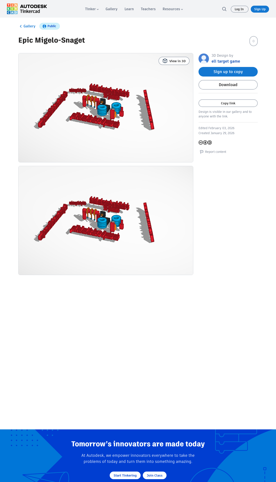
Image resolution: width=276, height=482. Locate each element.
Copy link (228, 103)
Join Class (155, 475)
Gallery (26, 26)
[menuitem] (91, 9)
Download (228, 84)
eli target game (226, 61)
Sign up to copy (228, 71)
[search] (224, 9)
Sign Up (260, 9)
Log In (240, 9)
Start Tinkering (125, 475)
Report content (212, 151)
